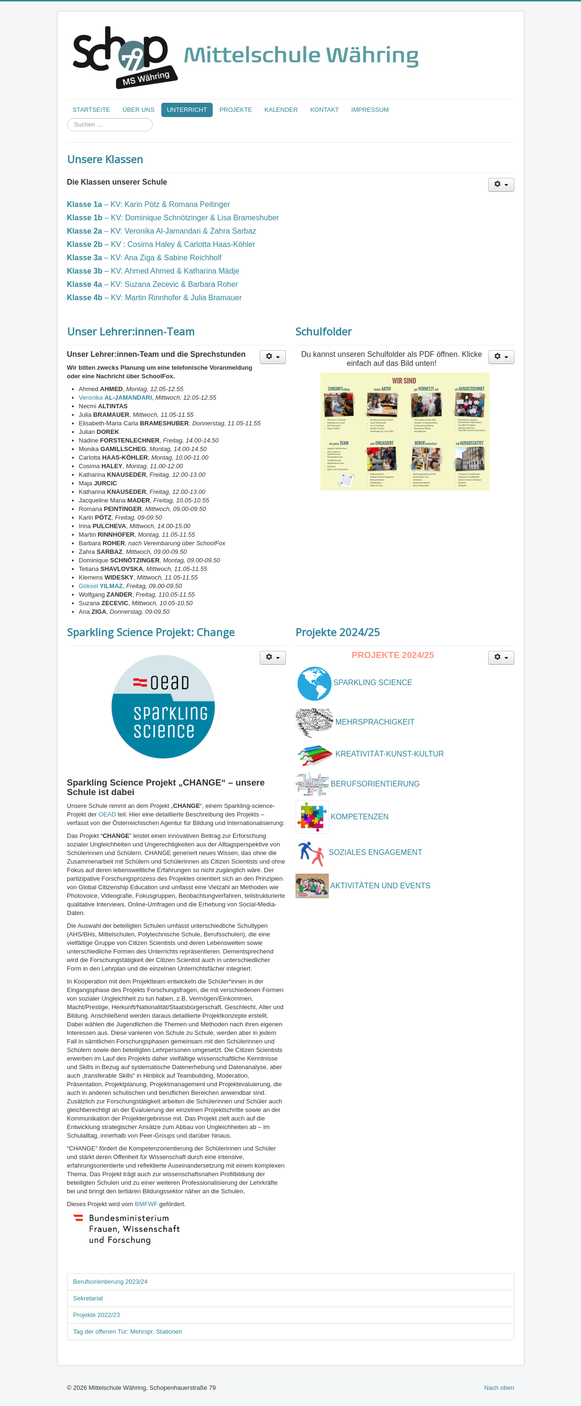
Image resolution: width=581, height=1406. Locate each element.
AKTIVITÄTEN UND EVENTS (380, 886)
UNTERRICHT (187, 109)
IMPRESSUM (370, 109)
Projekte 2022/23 (96, 1314)
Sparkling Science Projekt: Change (151, 632)
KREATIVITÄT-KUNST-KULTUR (389, 754)
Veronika (115, 397)
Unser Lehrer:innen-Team (131, 331)
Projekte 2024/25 (337, 632)
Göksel (101, 586)
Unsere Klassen (105, 159)
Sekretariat (88, 1298)
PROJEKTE (235, 109)
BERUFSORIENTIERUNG (375, 784)
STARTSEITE (91, 109)
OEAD (107, 814)
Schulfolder (323, 331)
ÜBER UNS (138, 109)
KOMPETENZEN (360, 817)
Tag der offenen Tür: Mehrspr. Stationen (127, 1331)
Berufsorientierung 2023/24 (110, 1281)
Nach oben (499, 1387)
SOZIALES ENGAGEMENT (376, 853)
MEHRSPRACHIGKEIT (374, 722)
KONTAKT (324, 109)
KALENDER (281, 109)
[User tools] (501, 185)
